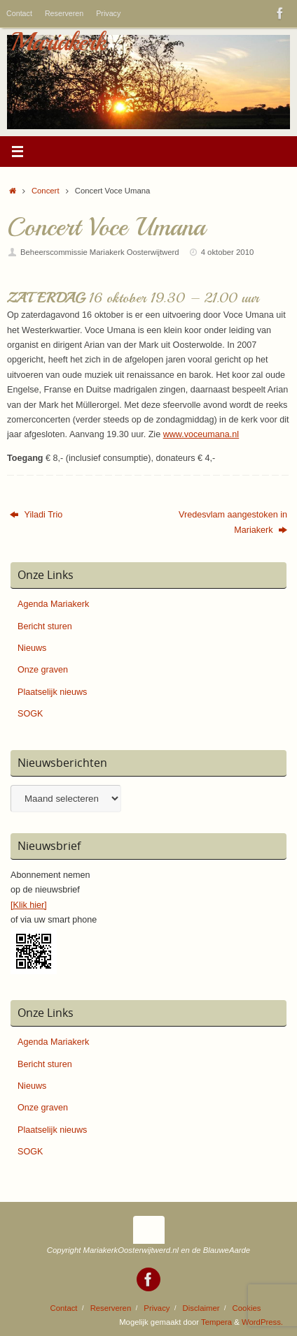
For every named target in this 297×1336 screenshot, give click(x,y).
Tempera (216, 1322)
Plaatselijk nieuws (52, 692)
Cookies (247, 1308)
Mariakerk (58, 42)
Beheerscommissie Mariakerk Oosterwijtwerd (99, 252)
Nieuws (32, 648)
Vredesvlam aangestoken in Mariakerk (233, 522)
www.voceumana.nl (201, 434)
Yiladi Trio (36, 515)
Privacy (108, 13)
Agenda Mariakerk (53, 604)
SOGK (30, 714)
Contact (19, 13)
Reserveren (64, 13)
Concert (46, 190)
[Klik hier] (29, 905)
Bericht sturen (45, 626)
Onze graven (43, 670)
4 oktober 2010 (227, 252)
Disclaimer (201, 1308)
